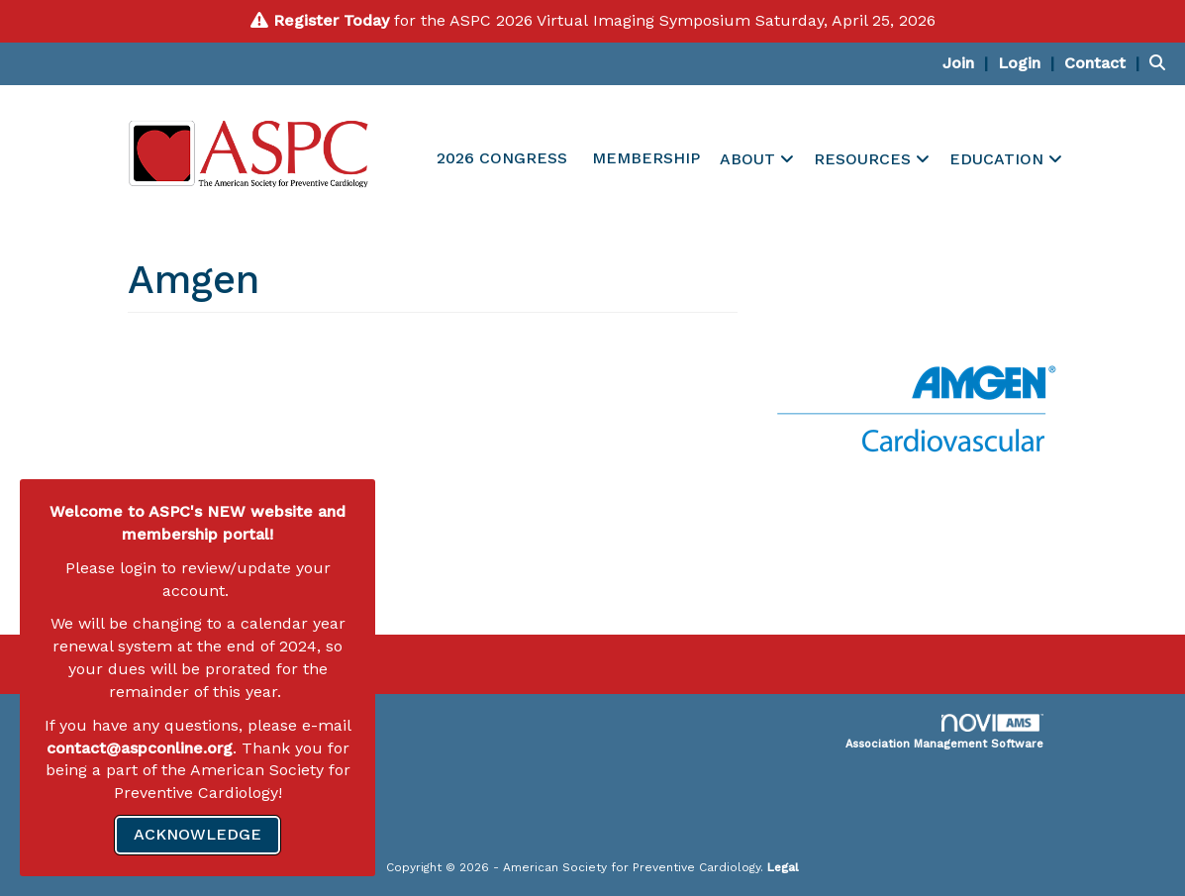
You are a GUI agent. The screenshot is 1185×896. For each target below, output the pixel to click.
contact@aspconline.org (140, 748)
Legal (783, 867)
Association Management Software (944, 732)
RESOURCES (865, 158)
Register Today (331, 20)
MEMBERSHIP (646, 158)
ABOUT (750, 158)
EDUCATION (998, 158)
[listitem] (967, 62)
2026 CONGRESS (502, 158)
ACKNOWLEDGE (197, 834)
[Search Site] (1159, 62)
